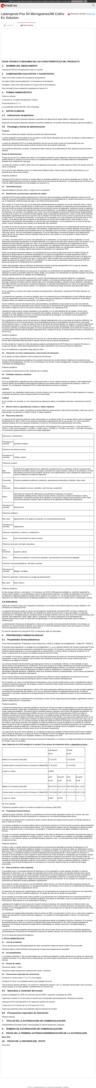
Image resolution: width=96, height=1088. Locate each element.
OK (85, 1)
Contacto (66, 1087)
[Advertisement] (48, 44)
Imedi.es (9, 5)
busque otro (90, 14)
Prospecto (9, 25)
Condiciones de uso (39, 1087)
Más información (77, 1)
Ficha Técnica (26, 25)
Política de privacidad (54, 1087)
